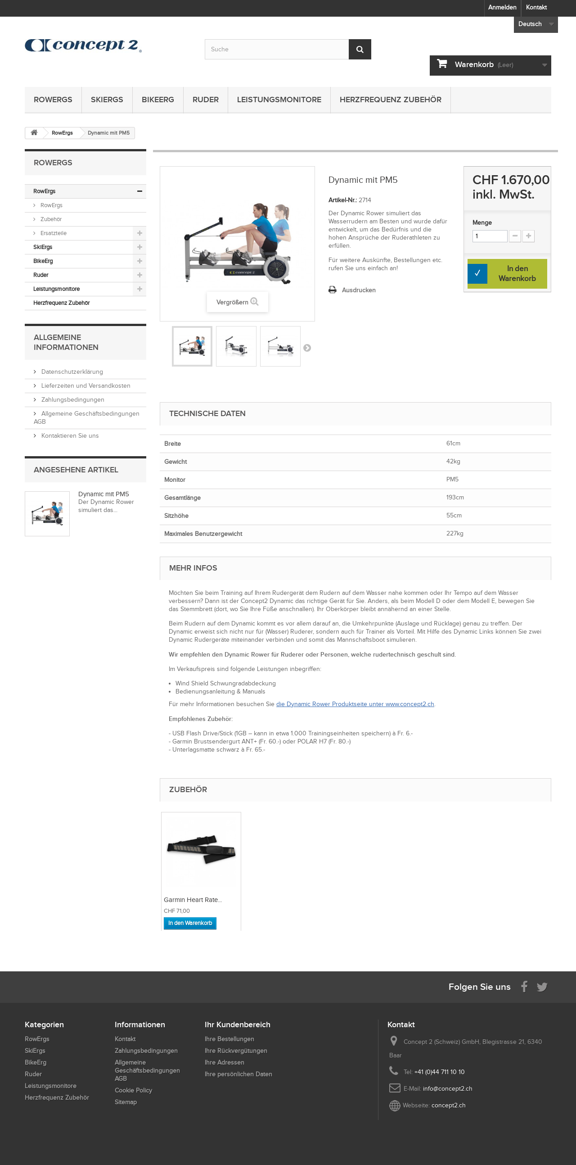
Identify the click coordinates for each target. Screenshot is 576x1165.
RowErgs (53, 99)
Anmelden (502, 7)
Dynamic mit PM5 (103, 494)
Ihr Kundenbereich (237, 1024)
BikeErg (158, 99)
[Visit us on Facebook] (524, 986)
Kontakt (536, 7)
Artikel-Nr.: (342, 200)
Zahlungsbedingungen (72, 399)
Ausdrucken (359, 290)
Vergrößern (232, 302)
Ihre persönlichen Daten (238, 1074)
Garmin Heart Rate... (283, 899)
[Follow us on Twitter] (542, 986)
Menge (482, 222)
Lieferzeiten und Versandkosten (85, 385)
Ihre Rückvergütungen (236, 1050)
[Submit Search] (360, 49)
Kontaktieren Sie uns (69, 435)
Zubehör (50, 219)
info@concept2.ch (447, 1088)
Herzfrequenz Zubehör (390, 99)
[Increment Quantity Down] (515, 236)
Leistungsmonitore (279, 99)
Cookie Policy (133, 1090)
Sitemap (126, 1102)
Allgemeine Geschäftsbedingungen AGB (147, 1070)
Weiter (306, 347)
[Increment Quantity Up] (528, 236)
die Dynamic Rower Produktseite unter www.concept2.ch (355, 704)
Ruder (206, 99)
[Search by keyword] (288, 49)
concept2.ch (449, 1105)
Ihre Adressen (224, 1062)
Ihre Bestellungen (229, 1039)
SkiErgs (107, 99)
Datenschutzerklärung (71, 371)
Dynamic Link (183, 899)
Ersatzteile (53, 233)
